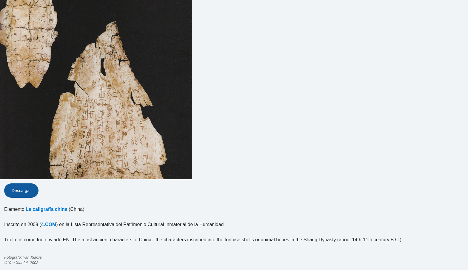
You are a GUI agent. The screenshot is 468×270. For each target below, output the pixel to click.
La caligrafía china (46, 209)
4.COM (48, 224)
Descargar (21, 190)
